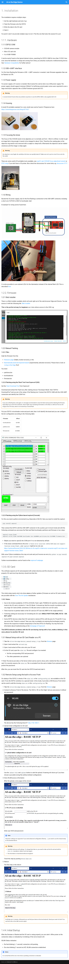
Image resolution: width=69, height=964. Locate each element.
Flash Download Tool (12, 386)
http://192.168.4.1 (33, 723)
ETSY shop (4, 163)
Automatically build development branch (16, 363)
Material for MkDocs (12, 962)
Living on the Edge (10, 365)
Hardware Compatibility (11, 63)
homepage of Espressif (37, 626)
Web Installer (26, 303)
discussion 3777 (62, 163)
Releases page (9, 360)
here (9, 286)
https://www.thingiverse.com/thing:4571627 (15, 109)
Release (49, 641)
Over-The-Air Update (21, 595)
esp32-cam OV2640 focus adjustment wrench (51, 161)
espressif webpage (37, 560)
